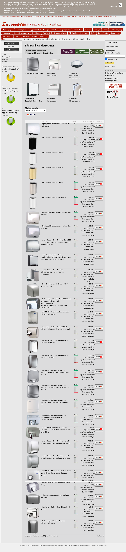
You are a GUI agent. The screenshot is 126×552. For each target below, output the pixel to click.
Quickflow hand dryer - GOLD (52, 167)
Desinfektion (77, 30)
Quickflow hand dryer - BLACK (52, 137)
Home (4, 54)
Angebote (43, 36)
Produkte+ (44, 121)
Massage (97, 30)
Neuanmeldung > (112, 47)
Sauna (105, 30)
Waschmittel (47, 33)
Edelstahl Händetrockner (82, 39)
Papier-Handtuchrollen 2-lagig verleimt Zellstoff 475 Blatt (10, 69)
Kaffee (93, 33)
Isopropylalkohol (60, 33)
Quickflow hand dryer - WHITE (52, 152)
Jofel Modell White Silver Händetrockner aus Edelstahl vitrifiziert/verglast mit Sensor (56, 473)
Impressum (103, 546)
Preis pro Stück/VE (88, 121)
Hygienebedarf (35, 30)
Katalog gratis (6, 57)
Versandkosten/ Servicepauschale (88, 129)
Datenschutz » (110, 76)
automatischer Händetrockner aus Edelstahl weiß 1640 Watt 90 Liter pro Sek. (54, 402)
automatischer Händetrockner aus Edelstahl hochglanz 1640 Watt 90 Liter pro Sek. (55, 372)
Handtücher (36, 33)
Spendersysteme (21, 30)
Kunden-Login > (111, 43)
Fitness (17, 36)
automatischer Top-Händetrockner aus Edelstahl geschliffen (55, 356)
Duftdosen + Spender (30, 36)
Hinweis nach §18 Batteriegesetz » (111, 79)
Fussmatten (7, 33)
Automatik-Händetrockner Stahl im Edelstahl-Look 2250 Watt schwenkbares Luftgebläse (55, 429)
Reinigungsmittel (64, 30)
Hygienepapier (8, 30)
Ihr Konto (5, 59)
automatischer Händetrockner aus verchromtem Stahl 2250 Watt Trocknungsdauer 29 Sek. (53, 417)
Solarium (88, 30)
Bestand (74, 121)
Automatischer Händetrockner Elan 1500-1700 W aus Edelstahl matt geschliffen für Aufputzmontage (56, 242)
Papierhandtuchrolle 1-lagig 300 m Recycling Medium (10, 112)
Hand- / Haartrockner (21, 33)
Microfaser (84, 33)
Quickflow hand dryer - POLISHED (54, 197)
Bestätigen (116, 6)
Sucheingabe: (112, 52)
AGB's (94, 546)
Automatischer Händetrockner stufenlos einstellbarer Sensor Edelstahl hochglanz (55, 442)
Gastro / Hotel (103, 33)
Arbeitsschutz (7, 36)
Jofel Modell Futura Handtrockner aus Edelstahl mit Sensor (55, 313)
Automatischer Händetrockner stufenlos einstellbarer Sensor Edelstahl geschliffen (55, 457)
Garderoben (115, 33)
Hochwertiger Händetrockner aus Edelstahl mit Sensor (53, 522)
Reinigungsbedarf (49, 30)
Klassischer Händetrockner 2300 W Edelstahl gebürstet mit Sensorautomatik (55, 328)
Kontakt (4, 61)
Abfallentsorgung (116, 30)
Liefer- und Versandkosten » (115, 73)
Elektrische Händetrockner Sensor (58, 39)
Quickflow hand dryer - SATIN (52, 182)
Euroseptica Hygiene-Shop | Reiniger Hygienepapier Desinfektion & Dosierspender (60, 546)
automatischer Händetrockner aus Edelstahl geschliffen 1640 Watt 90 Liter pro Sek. (55, 387)
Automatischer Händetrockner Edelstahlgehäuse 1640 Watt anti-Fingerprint (53, 272)
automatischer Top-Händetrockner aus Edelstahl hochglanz (55, 341)
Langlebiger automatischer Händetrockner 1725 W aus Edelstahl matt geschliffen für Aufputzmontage (56, 257)
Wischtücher (73, 33)
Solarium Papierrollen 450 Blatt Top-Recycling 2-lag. (10, 91)
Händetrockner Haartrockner (34, 39)
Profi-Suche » (110, 66)
